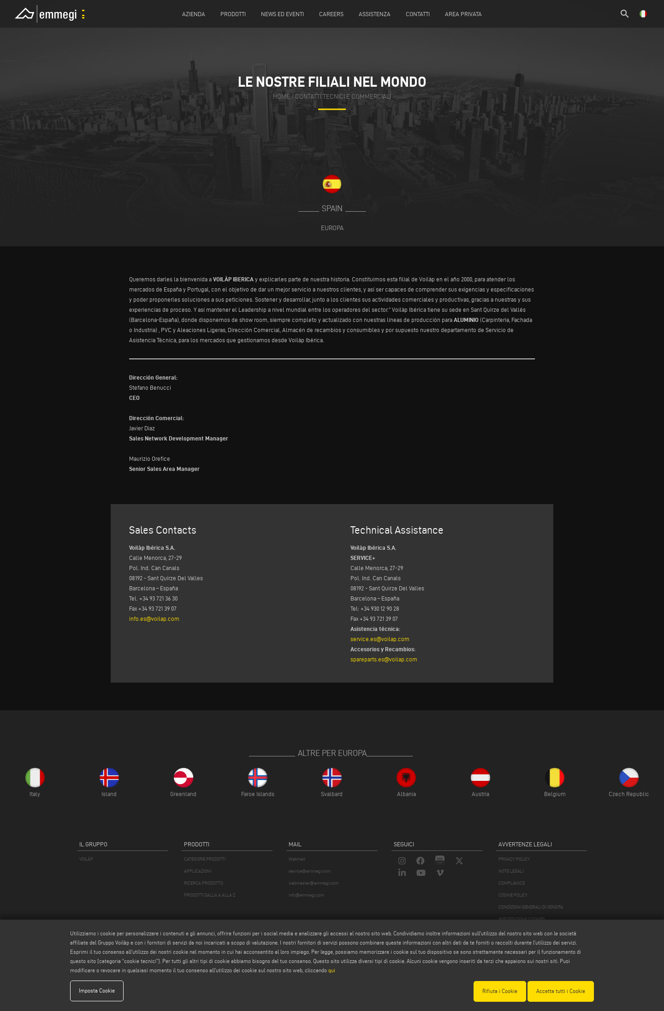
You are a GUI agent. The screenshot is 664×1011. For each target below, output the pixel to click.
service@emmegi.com (310, 871)
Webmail (297, 859)
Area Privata (463, 14)
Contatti (418, 14)
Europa (332, 228)
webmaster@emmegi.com (313, 883)
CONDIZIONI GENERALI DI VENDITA (530, 907)
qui (331, 971)
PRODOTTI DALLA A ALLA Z (209, 895)
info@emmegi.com (306, 895)
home (281, 96)
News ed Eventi (282, 14)
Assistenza (375, 14)
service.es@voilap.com (379, 639)
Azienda (193, 14)
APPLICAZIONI (197, 871)
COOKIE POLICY (513, 895)
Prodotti (233, 14)
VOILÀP (86, 859)
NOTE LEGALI (510, 871)
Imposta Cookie (97, 991)
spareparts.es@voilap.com (383, 659)
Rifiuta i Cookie (499, 991)
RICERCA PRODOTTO (203, 883)
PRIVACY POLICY (514, 859)
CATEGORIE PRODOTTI (204, 859)
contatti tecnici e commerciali (343, 96)
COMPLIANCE (511, 883)
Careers (331, 14)
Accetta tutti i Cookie (560, 991)
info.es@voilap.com (154, 618)
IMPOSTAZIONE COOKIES (521, 919)
